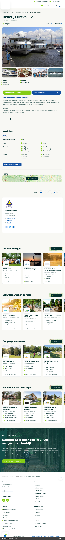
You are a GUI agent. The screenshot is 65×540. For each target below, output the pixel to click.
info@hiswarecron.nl (7, 491)
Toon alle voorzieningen (12, 164)
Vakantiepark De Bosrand (52, 315)
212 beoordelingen (32, 420)
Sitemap (57, 536)
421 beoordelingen (52, 328)
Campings (37, 485)
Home (12, 12)
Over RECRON (39, 509)
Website (9, 220)
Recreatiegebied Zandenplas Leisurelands (52, 269)
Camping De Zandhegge (31, 361)
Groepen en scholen (40, 493)
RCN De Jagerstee (9, 315)
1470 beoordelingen (11, 328)
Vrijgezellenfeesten (8, 523)
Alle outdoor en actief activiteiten (34, 12)
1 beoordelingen (31, 281)
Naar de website (46, 92)
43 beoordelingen (11, 420)
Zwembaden (6, 512)
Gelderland (12, 270)
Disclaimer (45, 536)
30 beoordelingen (12, 24)
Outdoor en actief (54, 6)
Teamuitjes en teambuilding (10, 520)
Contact (37, 520)
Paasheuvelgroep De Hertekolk (10, 408)
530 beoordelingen (11, 374)
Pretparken (6, 515)
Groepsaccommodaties (9, 509)
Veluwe (17, 270)
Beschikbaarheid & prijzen (17, 92)
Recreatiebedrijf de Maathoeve (30, 408)
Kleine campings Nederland (10, 528)
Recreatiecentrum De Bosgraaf (31, 316)
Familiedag (6, 518)
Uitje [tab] (4, 135)
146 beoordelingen (11, 281)
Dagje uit (37, 501)
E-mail (9, 222)
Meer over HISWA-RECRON (13, 461)
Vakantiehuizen (39, 488)
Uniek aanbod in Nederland (40, 1)
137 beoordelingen (52, 281)
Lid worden (38, 512)
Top (61, 477)
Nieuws (37, 518)
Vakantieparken (39, 490)
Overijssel (32, 270)
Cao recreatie (38, 526)
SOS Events (7, 269)
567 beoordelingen (32, 374)
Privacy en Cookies (37, 536)
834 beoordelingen (52, 420)
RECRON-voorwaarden (41, 523)
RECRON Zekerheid (55, 1)
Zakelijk (37, 499)
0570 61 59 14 (11, 218)
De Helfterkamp (8, 361)
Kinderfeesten (7, 526)
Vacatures (37, 515)
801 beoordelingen (32, 328)
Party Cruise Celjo (30, 269)
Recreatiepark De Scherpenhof (50, 408)
